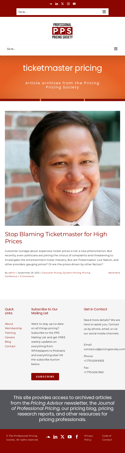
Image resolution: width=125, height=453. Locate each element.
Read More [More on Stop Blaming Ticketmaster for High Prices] (114, 272)
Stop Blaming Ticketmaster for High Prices (56, 237)
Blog (8, 341)
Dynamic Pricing (72, 272)
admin (12, 272)
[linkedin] (55, 437)
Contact (10, 346)
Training (10, 332)
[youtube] (70, 437)
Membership (13, 328)
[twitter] (62, 437)
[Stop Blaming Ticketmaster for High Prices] (62, 168)
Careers (10, 337)
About (9, 323)
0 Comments (27, 276)
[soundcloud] (48, 437)
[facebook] (77, 437)
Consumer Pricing (52, 272)
